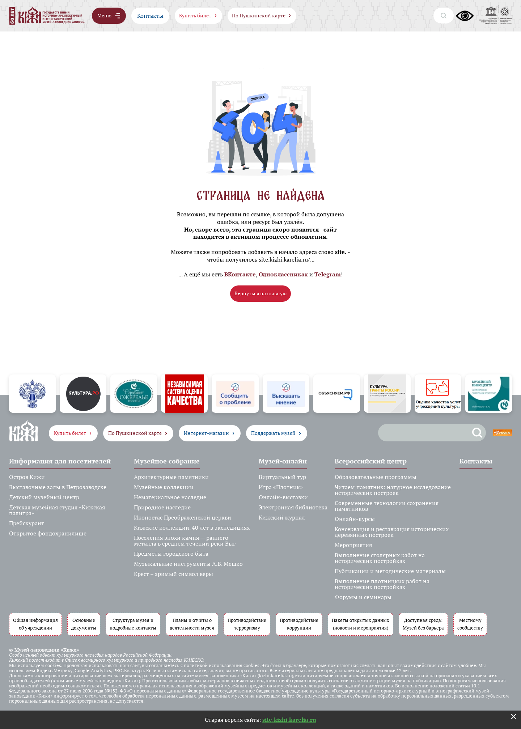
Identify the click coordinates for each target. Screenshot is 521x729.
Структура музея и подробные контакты (133, 624)
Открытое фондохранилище (47, 533)
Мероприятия (353, 545)
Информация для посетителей (60, 461)
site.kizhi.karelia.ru (289, 720)
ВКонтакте (240, 274)
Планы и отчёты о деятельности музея (192, 624)
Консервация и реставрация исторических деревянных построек (392, 532)
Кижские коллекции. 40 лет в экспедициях (192, 527)
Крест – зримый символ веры (173, 574)
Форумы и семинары (363, 597)
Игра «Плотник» (281, 487)
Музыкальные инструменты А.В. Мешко (188, 564)
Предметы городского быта (171, 554)
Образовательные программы (375, 477)
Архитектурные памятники (171, 477)
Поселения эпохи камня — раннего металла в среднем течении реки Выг (185, 540)
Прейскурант (26, 523)
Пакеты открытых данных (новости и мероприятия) (360, 624)
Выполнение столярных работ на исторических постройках (380, 558)
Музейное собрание (167, 461)
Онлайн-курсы (355, 519)
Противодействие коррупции (299, 624)
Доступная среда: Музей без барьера (423, 624)
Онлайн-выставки (283, 497)
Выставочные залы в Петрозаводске (57, 487)
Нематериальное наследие (170, 497)
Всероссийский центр (371, 461)
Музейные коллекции (164, 487)
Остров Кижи (27, 477)
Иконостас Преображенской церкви (182, 517)
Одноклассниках (283, 274)
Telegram (327, 274)
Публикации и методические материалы (390, 571)
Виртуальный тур (282, 477)
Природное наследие (162, 507)
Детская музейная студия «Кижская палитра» (57, 510)
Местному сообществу (470, 624)
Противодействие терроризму (247, 624)
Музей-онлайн (283, 461)
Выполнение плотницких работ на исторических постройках (382, 584)
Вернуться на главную (260, 293)
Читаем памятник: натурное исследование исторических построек (393, 490)
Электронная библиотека (293, 507)
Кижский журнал (282, 517)
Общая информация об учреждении (35, 624)
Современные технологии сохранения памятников (387, 506)
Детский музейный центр (44, 497)
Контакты (150, 16)
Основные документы (83, 624)
